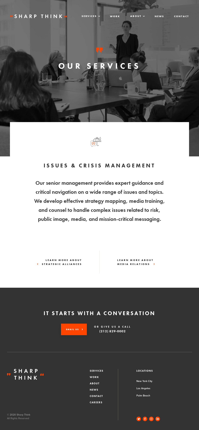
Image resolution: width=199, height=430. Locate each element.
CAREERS (96, 402)
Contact (181, 16)
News (159, 16)
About (95, 383)
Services (96, 370)
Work (115, 16)
